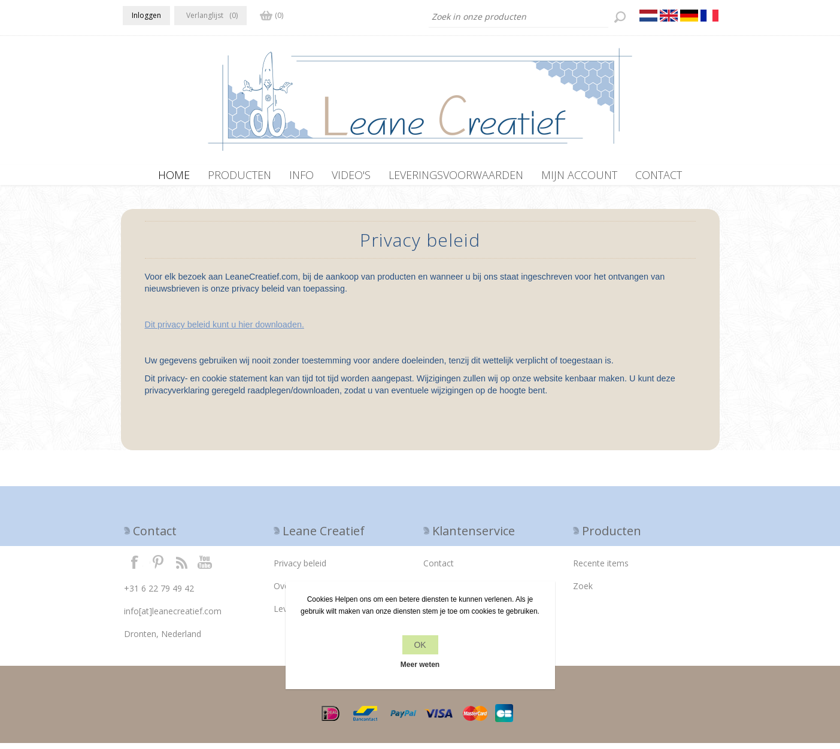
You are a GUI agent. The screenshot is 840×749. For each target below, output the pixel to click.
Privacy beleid (300, 569)
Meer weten (420, 664)
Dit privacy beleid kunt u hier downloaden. (224, 330)
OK (420, 645)
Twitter (158, 567)
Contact (438, 569)
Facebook (134, 567)
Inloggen (146, 15)
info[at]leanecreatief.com (173, 617)
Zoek (583, 592)
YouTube (205, 567)
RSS (181, 567)
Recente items (601, 569)
